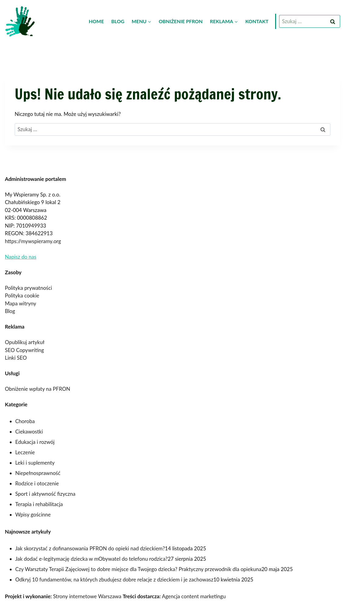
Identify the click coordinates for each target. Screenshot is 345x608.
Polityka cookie (22, 295)
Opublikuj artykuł (24, 342)
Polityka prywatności (28, 288)
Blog (117, 21)
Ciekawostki (29, 431)
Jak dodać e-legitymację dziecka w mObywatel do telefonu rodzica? (91, 559)
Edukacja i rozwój (35, 442)
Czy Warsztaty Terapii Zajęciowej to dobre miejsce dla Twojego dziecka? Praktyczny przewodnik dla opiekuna (138, 569)
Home (96, 21)
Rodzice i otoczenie (37, 483)
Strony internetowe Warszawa (87, 596)
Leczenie (25, 452)
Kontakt (256, 21)
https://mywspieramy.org (33, 241)
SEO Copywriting (24, 350)
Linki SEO (16, 357)
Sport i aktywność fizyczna (45, 494)
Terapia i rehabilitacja (39, 504)
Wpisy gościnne (33, 514)
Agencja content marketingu (194, 596)
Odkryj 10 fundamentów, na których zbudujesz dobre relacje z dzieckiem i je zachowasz (114, 579)
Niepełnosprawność (37, 473)
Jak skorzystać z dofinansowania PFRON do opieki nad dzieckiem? (90, 548)
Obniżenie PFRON (181, 21)
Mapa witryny (20, 303)
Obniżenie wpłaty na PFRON (37, 389)
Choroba (25, 421)
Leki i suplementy (35, 462)
